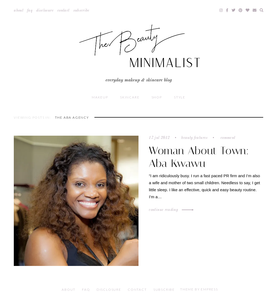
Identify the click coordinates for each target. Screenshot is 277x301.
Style (179, 97)
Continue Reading (170, 210)
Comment (227, 138)
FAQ (29, 10)
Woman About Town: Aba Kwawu (199, 157)
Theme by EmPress (199, 289)
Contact (63, 10)
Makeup (100, 97)
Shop (156, 97)
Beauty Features (194, 138)
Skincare (129, 97)
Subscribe (81, 10)
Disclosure (45, 10)
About (18, 10)
